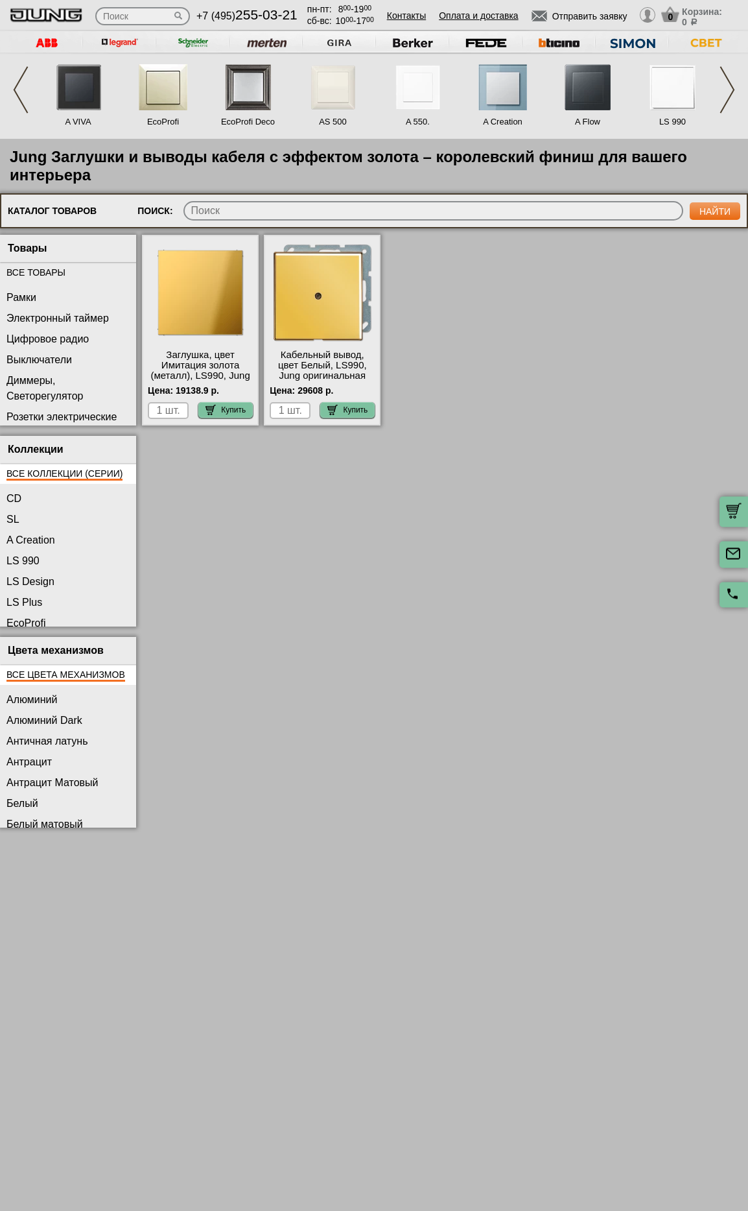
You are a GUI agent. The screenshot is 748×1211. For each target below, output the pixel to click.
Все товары (35, 272)
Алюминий (31, 699)
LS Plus (24, 602)
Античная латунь (47, 741)
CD (13, 498)
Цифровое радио (47, 338)
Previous (21, 90)
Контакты (406, 15)
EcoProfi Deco (248, 121)
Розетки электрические (61, 416)
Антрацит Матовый (52, 782)
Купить (225, 410)
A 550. (418, 121)
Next (727, 90)
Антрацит (29, 761)
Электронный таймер (57, 318)
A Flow (587, 121)
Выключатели (39, 359)
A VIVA (78, 121)
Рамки (21, 297)
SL (12, 519)
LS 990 (672, 121)
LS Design (30, 581)
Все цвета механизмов (65, 674)
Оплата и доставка (478, 15)
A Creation (502, 121)
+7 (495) (247, 15)
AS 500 (333, 121)
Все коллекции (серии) (64, 473)
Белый (22, 803)
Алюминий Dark (44, 720)
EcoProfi (163, 121)
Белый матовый (44, 824)
